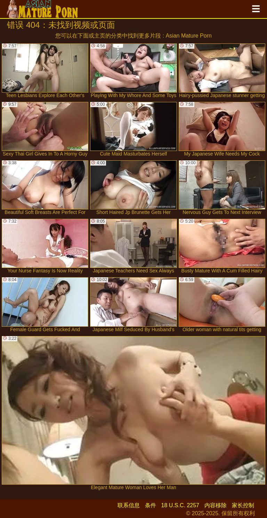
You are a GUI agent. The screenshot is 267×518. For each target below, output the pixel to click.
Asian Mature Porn (188, 36)
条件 (150, 505)
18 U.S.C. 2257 (180, 505)
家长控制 (243, 505)
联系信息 (129, 505)
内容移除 (215, 505)
